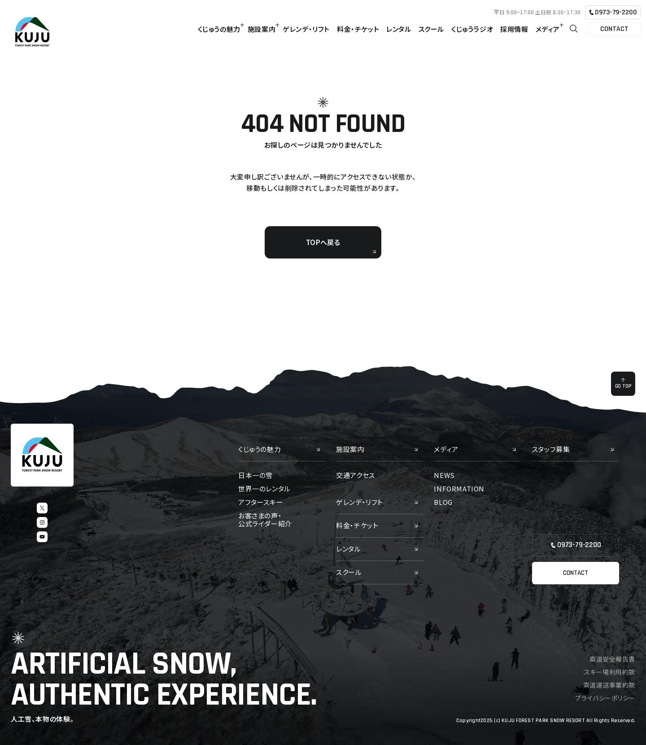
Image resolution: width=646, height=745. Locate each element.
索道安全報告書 (612, 658)
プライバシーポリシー (605, 697)
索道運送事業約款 (609, 684)
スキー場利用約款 (609, 671)
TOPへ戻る (341, 245)
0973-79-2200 (613, 12)
